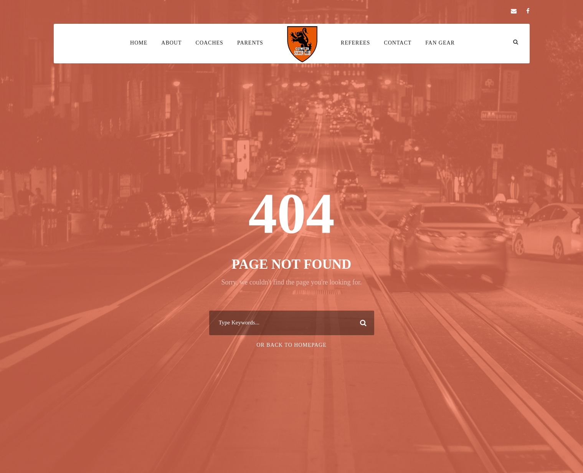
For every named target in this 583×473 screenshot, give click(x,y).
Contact (397, 43)
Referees (355, 43)
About (171, 43)
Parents (250, 43)
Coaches (209, 43)
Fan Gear (440, 43)
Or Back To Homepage (291, 345)
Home (138, 43)
